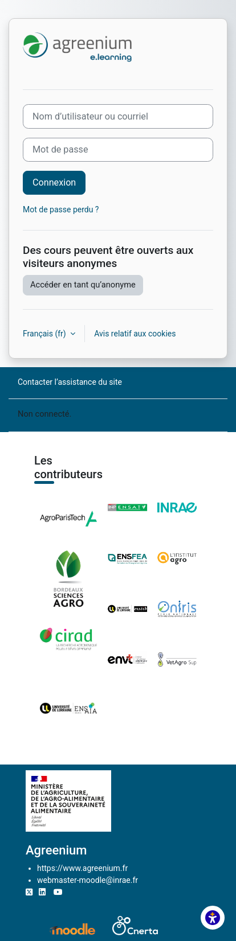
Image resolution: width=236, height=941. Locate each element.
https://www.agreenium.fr (82, 868)
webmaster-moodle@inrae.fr (87, 880)
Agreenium (56, 850)
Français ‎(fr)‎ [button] (45, 333)
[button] (213, 918)
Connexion (54, 182)
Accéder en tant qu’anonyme (83, 285)
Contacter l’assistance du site (70, 382)
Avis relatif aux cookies (135, 333)
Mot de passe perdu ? (61, 209)
